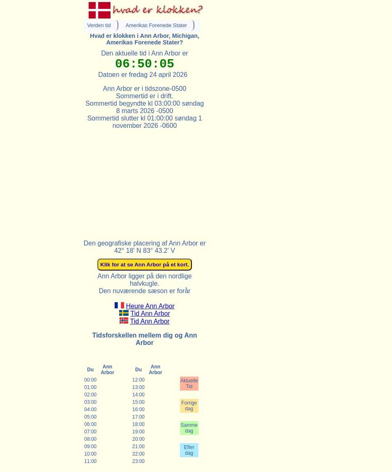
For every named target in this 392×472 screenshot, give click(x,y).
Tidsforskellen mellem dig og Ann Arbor (144, 339)
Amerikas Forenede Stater (156, 25)
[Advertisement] (144, 181)
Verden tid (99, 25)
